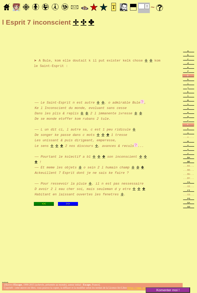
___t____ (188, 129)
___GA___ (188, 203)
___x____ (188, 146)
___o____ (188, 109)
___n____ (188, 105)
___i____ (188, 84)
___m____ (188, 101)
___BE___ (188, 162)
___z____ (188, 154)
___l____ (188, 96)
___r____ (188, 121)
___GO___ (188, 207)
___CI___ (188, 191)
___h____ (188, 80)
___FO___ (188, 199)
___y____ (188, 150)
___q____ (188, 117)
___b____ (188, 55)
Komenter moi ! (167, 290)
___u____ (188, 133)
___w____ (188, 142)
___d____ (188, 64)
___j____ (188, 88)
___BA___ (188, 158)
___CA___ (188, 183)
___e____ (188, 68)
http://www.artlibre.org (143, 288)
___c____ (188, 60)
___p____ (188, 113)
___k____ (188, 92)
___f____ (188, 72)
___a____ (188, 51)
